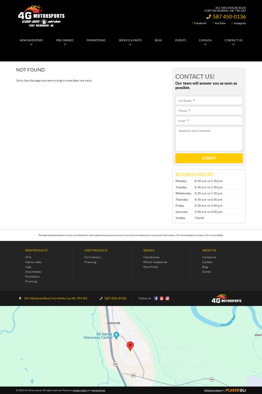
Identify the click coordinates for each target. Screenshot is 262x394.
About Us (209, 250)
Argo (28, 267)
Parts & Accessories (155, 262)
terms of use (98, 390)
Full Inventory (93, 257)
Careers (207, 262)
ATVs (28, 257)
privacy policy (80, 390)
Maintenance (151, 257)
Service (149, 250)
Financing (31, 281)
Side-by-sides (33, 262)
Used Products (95, 250)
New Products (36, 250)
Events (206, 271)
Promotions (32, 276)
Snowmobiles (33, 271)
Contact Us (209, 257)
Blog (205, 267)
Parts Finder (150, 267)
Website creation (213, 390)
